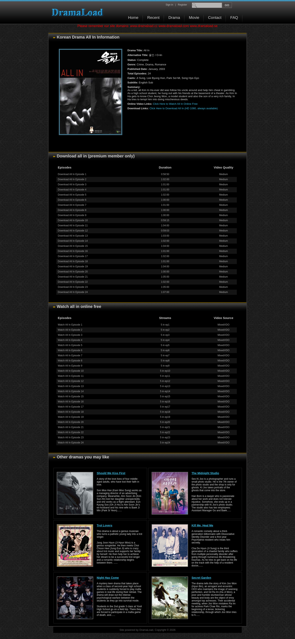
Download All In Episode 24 (73, 292)
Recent (153, 17)
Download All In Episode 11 (73, 225)
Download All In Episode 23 (73, 287)
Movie (194, 17)
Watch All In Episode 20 (71, 422)
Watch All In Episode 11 (71, 376)
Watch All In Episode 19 (71, 417)
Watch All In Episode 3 (70, 335)
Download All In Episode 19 (73, 266)
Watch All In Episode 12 (71, 381)
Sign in (169, 4)
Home (133, 17)
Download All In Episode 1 (72, 174)
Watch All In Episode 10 (71, 370)
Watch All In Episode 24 (71, 442)
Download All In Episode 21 (73, 276)
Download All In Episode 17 (73, 256)
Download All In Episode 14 (73, 240)
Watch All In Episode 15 (71, 396)
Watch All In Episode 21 (71, 427)
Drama (174, 17)
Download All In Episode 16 (73, 251)
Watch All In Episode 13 (71, 386)
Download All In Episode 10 (73, 220)
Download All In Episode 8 (72, 210)
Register (182, 4)
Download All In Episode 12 (73, 230)
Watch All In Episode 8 (70, 360)
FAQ (234, 17)
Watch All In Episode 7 (70, 355)
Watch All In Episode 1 (70, 324)
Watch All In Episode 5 (70, 345)
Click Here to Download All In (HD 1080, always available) (184, 108)
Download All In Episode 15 (73, 246)
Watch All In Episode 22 (71, 432)
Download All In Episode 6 (72, 199)
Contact (214, 17)
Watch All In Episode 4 (70, 340)
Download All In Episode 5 (72, 194)
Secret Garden (201, 577)
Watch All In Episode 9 (70, 365)
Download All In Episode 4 (72, 189)
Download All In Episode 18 (73, 261)
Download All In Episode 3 (72, 184)
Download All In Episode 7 (72, 205)
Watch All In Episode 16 (71, 401)
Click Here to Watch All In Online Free (175, 103)
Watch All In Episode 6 (70, 350)
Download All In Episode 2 (72, 179)
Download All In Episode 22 (73, 281)
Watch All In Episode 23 (71, 437)
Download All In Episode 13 (73, 235)
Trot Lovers (104, 525)
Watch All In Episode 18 (71, 411)
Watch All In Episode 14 (71, 391)
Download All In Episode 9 (72, 215)
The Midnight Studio (205, 473)
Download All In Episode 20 (73, 271)
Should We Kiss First (111, 473)
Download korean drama (78, 12)
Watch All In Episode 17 (71, 406)
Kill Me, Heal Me (202, 525)
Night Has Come (108, 577)
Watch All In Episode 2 (70, 329)
